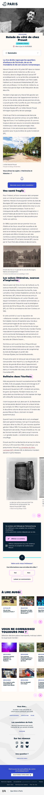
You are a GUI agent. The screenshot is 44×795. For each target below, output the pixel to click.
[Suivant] (39, 515)
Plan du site (33, 784)
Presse (41, 781)
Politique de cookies (21, 784)
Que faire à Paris (16, 791)
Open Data (10, 784)
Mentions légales (6, 781)
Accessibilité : (25, 781)
